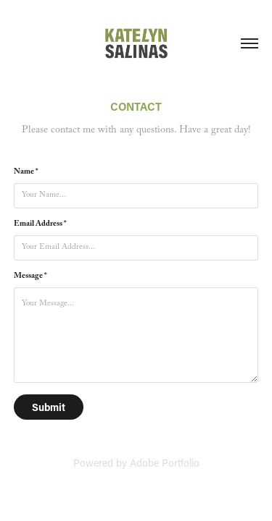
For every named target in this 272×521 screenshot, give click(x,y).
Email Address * (40, 225)
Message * (30, 277)
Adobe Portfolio (164, 463)
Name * (26, 173)
